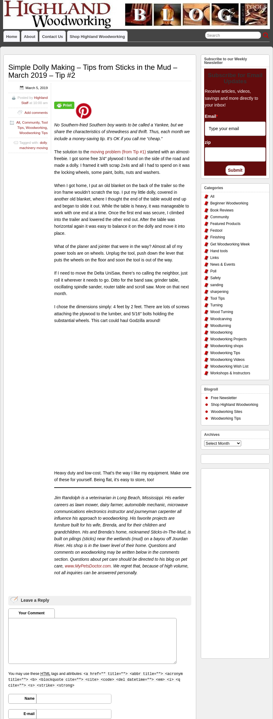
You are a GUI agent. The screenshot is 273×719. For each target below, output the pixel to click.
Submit (235, 170)
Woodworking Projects (228, 339)
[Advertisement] (228, 562)
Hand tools (219, 251)
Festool (216, 230)
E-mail (29, 583)
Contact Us (52, 36)
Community (30, 122)
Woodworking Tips (33, 133)
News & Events (222, 264)
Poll (213, 271)
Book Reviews (222, 210)
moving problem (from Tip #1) (118, 151)
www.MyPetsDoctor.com (88, 435)
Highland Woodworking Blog (45, 674)
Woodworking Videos (227, 360)
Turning (216, 305)
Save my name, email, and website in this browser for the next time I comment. (66, 618)
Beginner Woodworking (229, 203)
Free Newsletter (224, 398)
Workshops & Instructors (230, 373)
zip (208, 142)
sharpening (219, 292)
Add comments (36, 112)
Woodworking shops (226, 346)
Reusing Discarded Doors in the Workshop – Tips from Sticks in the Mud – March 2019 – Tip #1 (139, 655)
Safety (215, 278)
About (29, 36)
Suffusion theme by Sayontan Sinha (242, 689)
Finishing (217, 237)
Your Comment (31, 483)
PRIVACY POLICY (18, 679)
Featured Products (225, 224)
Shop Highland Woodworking (97, 36)
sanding (216, 285)
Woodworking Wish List (229, 366)
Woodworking (36, 127)
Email (211, 116)
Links (214, 258)
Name (29, 568)
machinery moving (34, 148)
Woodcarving (221, 319)
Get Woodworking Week (230, 244)
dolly (43, 142)
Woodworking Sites (226, 412)
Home (11, 36)
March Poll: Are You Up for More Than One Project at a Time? (40, 655)
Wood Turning (221, 312)
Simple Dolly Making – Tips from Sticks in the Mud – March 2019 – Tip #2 (92, 71)
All (18, 122)
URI (31, 599)
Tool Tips (217, 298)
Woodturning (220, 326)
